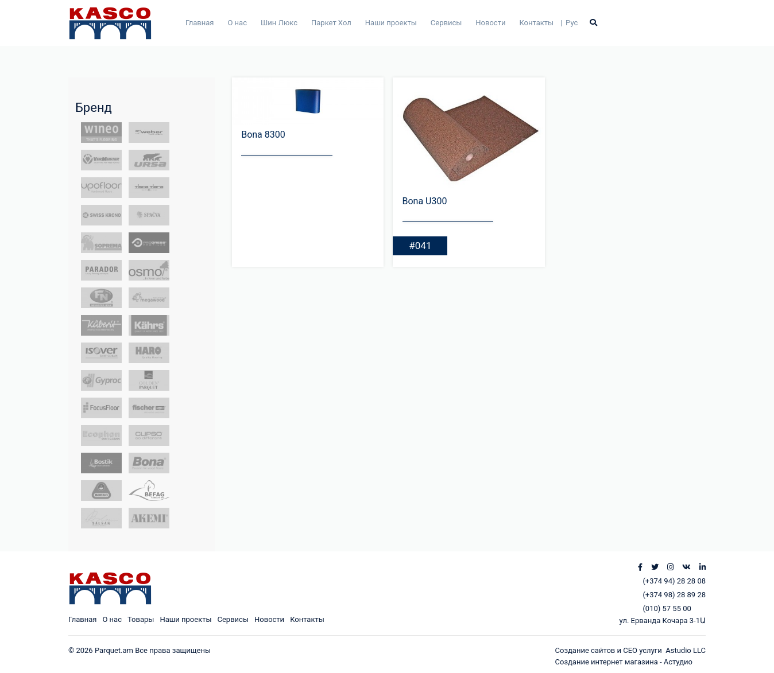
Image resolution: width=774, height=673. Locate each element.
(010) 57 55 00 (667, 608)
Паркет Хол (331, 22)
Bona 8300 (263, 134)
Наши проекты (391, 22)
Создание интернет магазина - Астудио (623, 662)
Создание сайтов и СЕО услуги (610, 650)
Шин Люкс (279, 22)
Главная (199, 22)
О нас (237, 22)
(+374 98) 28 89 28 (674, 594)
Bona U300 (425, 201)
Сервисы (446, 22)
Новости (490, 22)
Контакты (536, 22)
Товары (140, 619)
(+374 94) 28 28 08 (674, 581)
